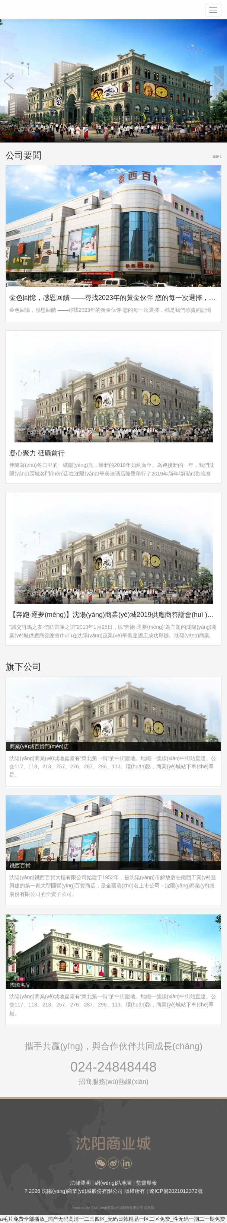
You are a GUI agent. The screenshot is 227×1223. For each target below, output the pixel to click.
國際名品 (20, 985)
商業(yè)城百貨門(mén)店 (39, 746)
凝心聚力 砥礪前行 (37, 453)
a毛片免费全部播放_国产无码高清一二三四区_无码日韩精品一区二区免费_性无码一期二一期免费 (112, 1219)
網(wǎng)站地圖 (113, 1183)
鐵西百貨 (20, 865)
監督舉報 (146, 1183)
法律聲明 (80, 1183)
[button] (100, 1163)
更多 (216, 156)
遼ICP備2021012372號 (175, 1191)
